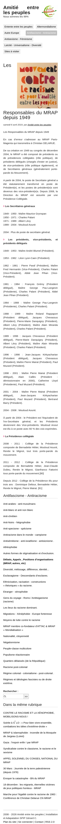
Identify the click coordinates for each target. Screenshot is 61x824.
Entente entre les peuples (19, 26)
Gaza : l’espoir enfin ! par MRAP (21, 742)
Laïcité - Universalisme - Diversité (23, 45)
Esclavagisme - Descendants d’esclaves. (25, 575)
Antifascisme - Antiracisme (41, 32)
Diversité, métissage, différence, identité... (26, 569)
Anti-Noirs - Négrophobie (16, 522)
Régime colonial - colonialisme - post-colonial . (28, 673)
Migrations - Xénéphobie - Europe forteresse (27, 613)
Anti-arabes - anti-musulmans (19, 503)
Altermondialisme (46, 26)
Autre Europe (12, 32)
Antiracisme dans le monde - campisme (25, 534)
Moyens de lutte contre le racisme (21, 620)
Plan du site (9, 821)
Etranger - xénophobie (15, 591)
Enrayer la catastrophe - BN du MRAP (24, 778)
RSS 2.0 (49, 821)
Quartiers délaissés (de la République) (24, 660)
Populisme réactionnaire (16, 654)
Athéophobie (10, 547)
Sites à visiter (12, 51)
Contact (39, 821)
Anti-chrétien (10, 516)
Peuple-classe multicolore (17, 648)
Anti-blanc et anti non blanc (18, 510)
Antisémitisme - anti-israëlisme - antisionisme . (28, 541)
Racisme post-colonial (15, 667)
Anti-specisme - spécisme (17, 528)
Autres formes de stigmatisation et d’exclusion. (28, 553)
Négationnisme (11, 642)
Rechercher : (10, 691)
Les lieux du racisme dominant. (20, 607)
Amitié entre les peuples (21, 10)
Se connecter (25, 821)
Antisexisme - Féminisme (18, 39)
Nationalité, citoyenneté (16, 636)
